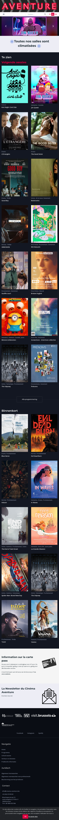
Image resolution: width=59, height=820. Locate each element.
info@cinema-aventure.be (11, 791)
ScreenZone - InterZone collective (43, 340)
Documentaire (43, 244)
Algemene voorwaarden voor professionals (16, 776)
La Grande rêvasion (38, 549)
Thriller (9, 198)
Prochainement (18, 384)
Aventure (11, 337)
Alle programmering (29, 399)
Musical (41, 291)
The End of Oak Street (10, 549)
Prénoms (34, 386)
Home (3, 749)
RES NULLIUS (35, 247)
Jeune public (48, 546)
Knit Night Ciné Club (9, 107)
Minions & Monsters (9, 340)
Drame (4, 152)
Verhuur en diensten (8, 759)
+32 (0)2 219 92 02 (7, 794)
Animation (34, 105)
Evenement (47, 198)
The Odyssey (6, 386)
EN (56, 14)
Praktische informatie (9, 762)
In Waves (34, 503)
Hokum (4, 503)
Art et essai (39, 198)
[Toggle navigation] (4, 14)
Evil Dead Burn (36, 456)
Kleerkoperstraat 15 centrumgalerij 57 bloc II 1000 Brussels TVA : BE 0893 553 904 (10, 800)
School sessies (6, 756)
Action (33, 198)
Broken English (36, 293)
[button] (6, 26)
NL (53, 14)
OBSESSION (6, 247)
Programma (6, 752)
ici (12, 696)
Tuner (4, 642)
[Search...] (36, 14)
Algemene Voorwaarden (10, 773)
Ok (25, 816)
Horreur (4, 245)
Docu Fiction (35, 291)
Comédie (40, 105)
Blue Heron (6, 456)
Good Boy (5, 201)
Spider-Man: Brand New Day (12, 595)
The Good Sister (37, 154)
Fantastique (9, 384)
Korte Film (34, 337)
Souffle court (6, 293)
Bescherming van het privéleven (12, 779)
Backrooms (35, 201)
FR (50, 14)
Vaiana (33, 642)
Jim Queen (35, 108)
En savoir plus (33, 816)
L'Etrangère (6, 154)
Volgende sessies (14, 62)
